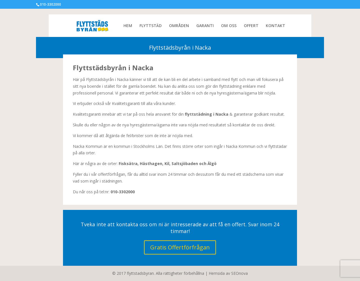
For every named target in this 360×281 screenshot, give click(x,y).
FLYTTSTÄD (151, 26)
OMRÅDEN (179, 26)
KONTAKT (275, 26)
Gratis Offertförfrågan (180, 247)
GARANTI (205, 26)
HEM (127, 26)
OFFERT (251, 26)
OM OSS (229, 26)
